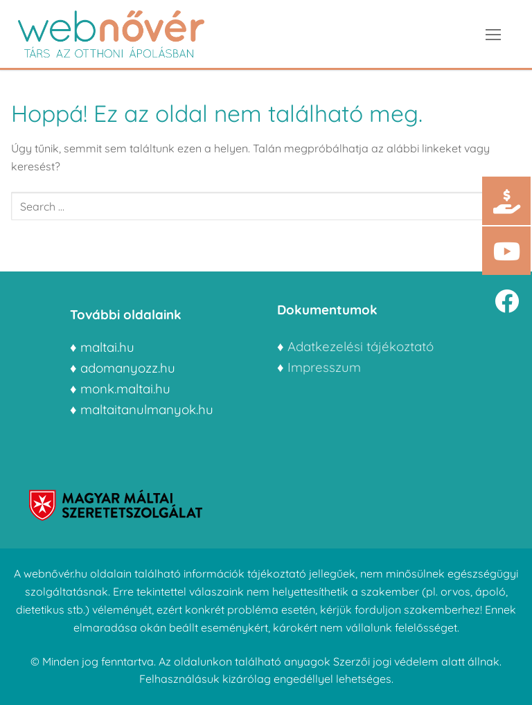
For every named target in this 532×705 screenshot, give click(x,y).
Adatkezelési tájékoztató (360, 346)
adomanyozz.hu (127, 367)
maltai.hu (107, 347)
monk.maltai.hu (125, 388)
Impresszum (325, 367)
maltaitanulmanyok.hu (146, 409)
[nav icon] (493, 33)
